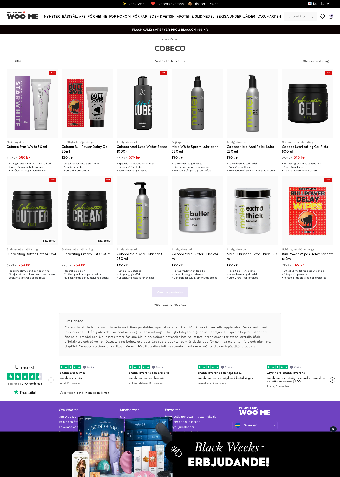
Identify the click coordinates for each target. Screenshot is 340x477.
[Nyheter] (52, 16)
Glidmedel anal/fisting (297, 142)
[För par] (140, 16)
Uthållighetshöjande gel (78, 142)
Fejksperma (180, 142)
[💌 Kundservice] (320, 4)
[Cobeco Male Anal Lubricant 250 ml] (142, 210)
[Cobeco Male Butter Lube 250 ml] (197, 210)
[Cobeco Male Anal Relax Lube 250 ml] (252, 103)
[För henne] (97, 16)
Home (163, 39)
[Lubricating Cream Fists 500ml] (87, 210)
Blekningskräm (17, 142)
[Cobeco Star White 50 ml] (32, 103)
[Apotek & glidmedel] (195, 16)
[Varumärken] (269, 16)
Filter (14, 61)
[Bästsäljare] (73, 16)
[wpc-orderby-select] (318, 61)
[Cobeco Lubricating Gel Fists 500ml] (307, 103)
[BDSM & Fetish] (162, 16)
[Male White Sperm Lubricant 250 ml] (197, 103)
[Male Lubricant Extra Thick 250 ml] (252, 210)
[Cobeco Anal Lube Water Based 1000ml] (142, 103)
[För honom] (120, 16)
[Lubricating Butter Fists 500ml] (32, 210)
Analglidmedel (127, 142)
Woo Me (23, 16)
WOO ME (255, 412)
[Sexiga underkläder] (235, 16)
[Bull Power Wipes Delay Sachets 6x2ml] (307, 210)
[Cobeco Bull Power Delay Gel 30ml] (87, 103)
